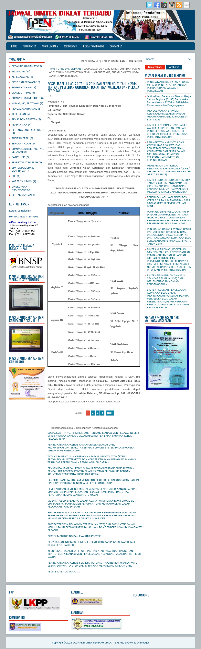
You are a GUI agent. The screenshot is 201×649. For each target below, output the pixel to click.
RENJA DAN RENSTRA (24, 119)
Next (109, 412)
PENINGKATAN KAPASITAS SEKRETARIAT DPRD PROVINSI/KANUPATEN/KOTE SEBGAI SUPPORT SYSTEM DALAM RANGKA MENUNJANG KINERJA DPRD (92, 564)
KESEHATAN (19, 114)
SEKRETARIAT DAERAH (25, 162)
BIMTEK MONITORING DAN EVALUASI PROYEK (74, 536)
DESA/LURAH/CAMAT (24, 66)
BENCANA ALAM (21, 143)
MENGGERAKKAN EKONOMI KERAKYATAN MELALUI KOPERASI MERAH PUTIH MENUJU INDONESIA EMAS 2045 (167, 115)
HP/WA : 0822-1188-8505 (23, 216)
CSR (14, 176)
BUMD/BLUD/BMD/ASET (26, 98)
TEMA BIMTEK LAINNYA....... (64, 571)
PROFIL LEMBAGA (50, 46)
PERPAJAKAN (19, 124)
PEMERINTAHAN (21, 87)
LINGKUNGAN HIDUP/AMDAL (20, 188)
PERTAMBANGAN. (22, 194)
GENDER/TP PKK (21, 92)
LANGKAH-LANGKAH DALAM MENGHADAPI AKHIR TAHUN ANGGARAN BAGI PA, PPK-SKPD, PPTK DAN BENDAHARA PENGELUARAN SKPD (94, 481)
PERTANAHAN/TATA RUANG (28, 130)
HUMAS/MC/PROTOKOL (25, 103)
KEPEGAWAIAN (20, 76)
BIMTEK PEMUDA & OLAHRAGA (23, 169)
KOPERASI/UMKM (22, 181)
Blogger (144, 642)
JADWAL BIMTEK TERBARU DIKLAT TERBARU (98, 642)
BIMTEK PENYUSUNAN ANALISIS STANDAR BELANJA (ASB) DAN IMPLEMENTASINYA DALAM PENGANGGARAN (166, 280)
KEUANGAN (18, 71)
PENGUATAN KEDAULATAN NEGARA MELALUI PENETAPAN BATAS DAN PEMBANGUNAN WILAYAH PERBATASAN (168, 86)
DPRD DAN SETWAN (23, 82)
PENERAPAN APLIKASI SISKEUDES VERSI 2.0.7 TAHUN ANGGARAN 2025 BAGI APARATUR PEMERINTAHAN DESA (168, 202)
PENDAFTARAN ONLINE (93, 46)
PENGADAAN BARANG (24, 108)
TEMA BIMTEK (29, 46)
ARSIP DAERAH (20, 138)
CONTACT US (116, 46)
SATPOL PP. (18, 157)
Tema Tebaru (155, 67)
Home (14, 46)
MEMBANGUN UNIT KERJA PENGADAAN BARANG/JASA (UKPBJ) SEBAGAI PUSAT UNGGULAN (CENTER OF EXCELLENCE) (169, 170)
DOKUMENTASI (70, 46)
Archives (174, 67)
